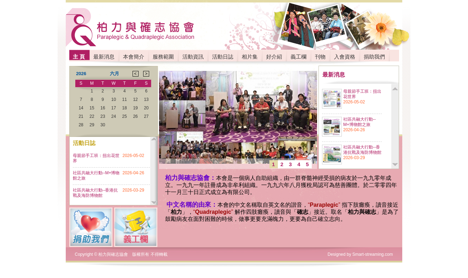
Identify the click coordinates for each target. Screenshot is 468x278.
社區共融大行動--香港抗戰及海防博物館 (95, 193)
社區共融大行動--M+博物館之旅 (359, 122)
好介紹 (274, 57)
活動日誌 (222, 57)
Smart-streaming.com (372, 254)
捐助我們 (374, 57)
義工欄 (298, 57)
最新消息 (104, 57)
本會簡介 (133, 57)
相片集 (250, 57)
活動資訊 (193, 57)
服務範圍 (163, 57)
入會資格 (344, 57)
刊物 (320, 57)
